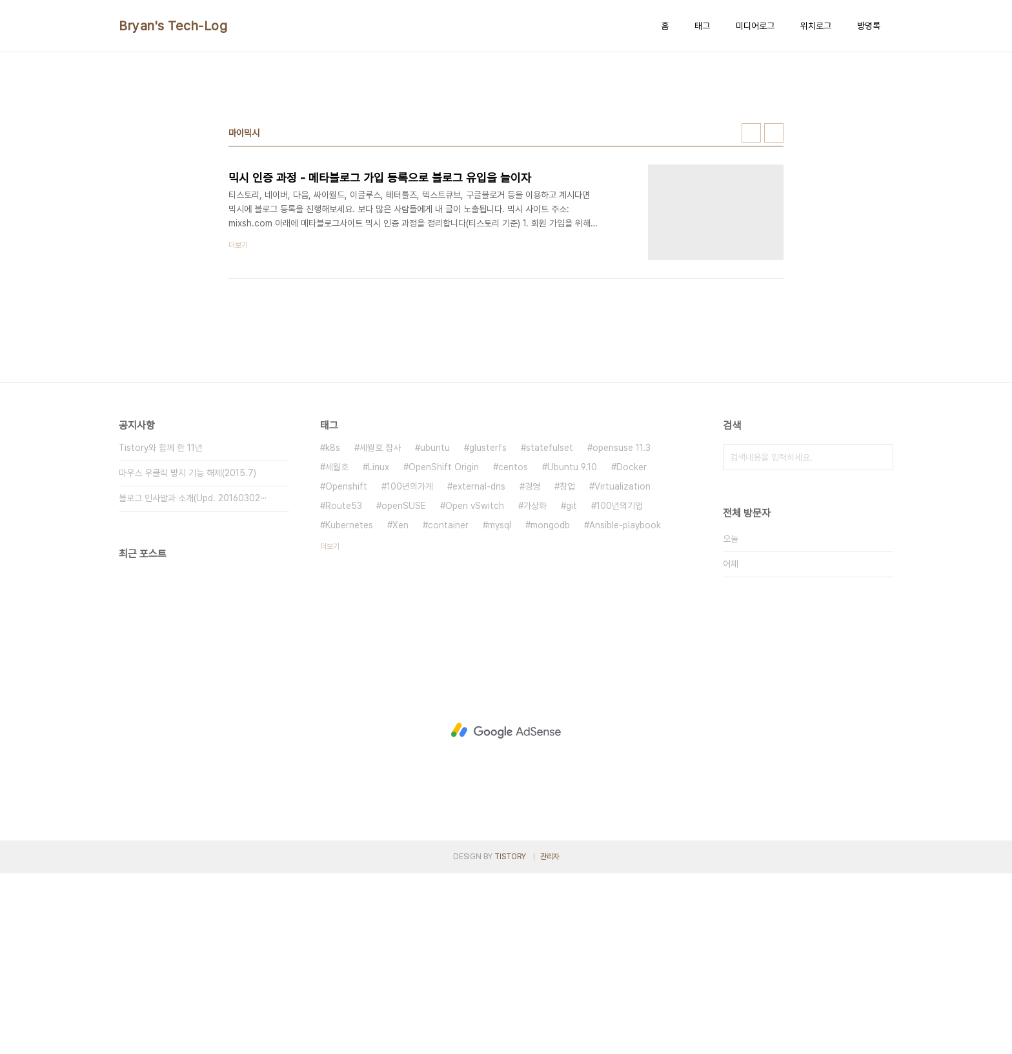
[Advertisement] (506, 162)
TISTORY (510, 1037)
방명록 (868, 26)
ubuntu (435, 628)
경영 (532, 667)
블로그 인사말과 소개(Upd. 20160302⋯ (193, 678)
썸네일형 (751, 313)
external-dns (478, 667)
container (448, 706)
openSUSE (403, 686)
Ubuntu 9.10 (572, 647)
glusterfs (488, 628)
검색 (880, 638)
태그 (702, 26)
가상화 (535, 686)
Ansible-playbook (625, 706)
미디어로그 (755, 26)
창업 (567, 667)
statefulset (549, 628)
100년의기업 (619, 686)
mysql (499, 706)
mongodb (550, 706)
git (571, 686)
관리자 (550, 1037)
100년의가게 (410, 667)
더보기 (329, 726)
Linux (378, 647)
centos (513, 647)
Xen (400, 706)
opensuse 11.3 (621, 628)
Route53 (343, 686)
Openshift (346, 667)
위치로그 (815, 26)
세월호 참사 (380, 628)
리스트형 (774, 313)
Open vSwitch (474, 686)
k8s (332, 628)
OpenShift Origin (444, 647)
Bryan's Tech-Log (173, 26)
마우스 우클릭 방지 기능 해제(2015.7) (187, 653)
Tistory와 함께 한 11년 (161, 628)
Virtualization (622, 667)
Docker (631, 647)
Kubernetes (349, 706)
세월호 (337, 647)
